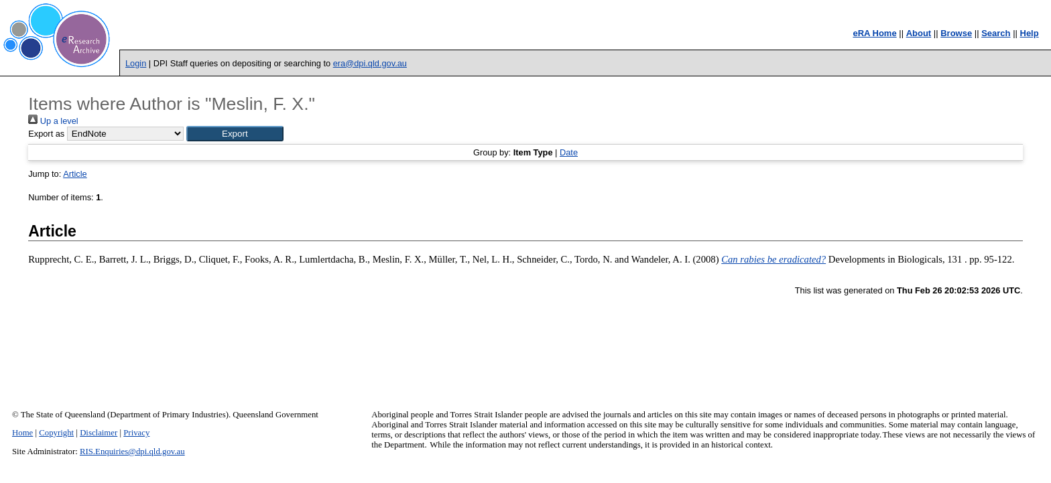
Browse (956, 33)
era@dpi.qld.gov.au (370, 63)
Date (569, 152)
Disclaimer (98, 432)
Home (22, 432)
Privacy (136, 432)
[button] (235, 133)
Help (1029, 33)
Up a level (53, 121)
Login (135, 63)
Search (995, 33)
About (919, 33)
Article (75, 174)
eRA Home (874, 33)
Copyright (56, 432)
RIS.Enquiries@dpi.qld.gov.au (132, 451)
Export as (46, 134)
